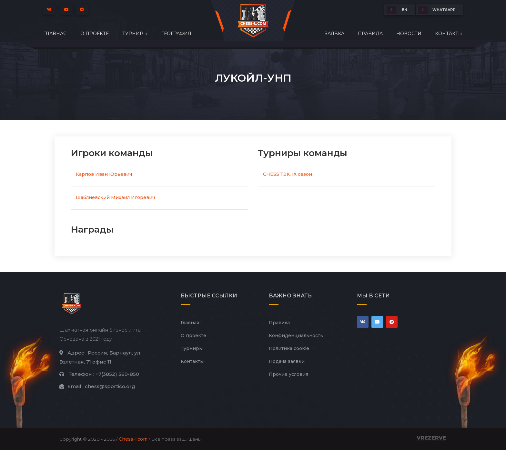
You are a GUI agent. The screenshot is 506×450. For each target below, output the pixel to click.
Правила (370, 33)
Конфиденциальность (296, 335)
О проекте (94, 33)
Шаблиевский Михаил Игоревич (115, 197)
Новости (408, 33)
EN (397, 10)
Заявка (334, 33)
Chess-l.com (133, 439)
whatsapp (436, 10)
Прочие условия (288, 374)
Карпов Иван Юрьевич (104, 174)
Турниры (135, 33)
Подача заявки (287, 361)
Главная (55, 33)
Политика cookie (289, 348)
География (176, 33)
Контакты (449, 33)
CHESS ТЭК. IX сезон (287, 174)
